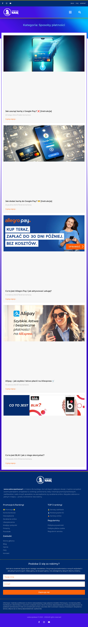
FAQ (77, 3)
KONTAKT (83, 3)
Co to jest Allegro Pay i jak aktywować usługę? (28, 291)
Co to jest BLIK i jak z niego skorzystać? (24, 455)
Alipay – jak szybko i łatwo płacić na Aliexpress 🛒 (29, 381)
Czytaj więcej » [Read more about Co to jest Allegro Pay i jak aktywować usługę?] (10, 299)
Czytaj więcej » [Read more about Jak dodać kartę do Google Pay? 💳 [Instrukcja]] (10, 209)
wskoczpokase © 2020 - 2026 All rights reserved (44, 617)
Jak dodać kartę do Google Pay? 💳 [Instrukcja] (28, 201)
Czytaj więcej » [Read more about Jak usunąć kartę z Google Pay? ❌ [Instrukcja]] (10, 119)
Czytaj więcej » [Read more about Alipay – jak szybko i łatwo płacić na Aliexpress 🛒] (10, 389)
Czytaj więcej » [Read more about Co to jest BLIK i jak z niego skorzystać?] (10, 463)
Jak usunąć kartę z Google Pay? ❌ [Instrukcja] (28, 111)
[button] (70, 12)
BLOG (72, 3)
